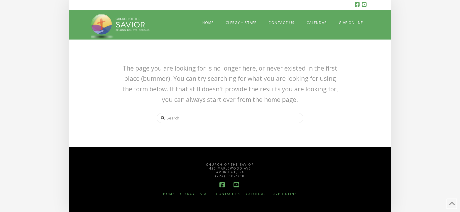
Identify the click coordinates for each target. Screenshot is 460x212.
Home (169, 194)
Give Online (284, 194)
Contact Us (228, 194)
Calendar (256, 194)
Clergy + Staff (195, 194)
